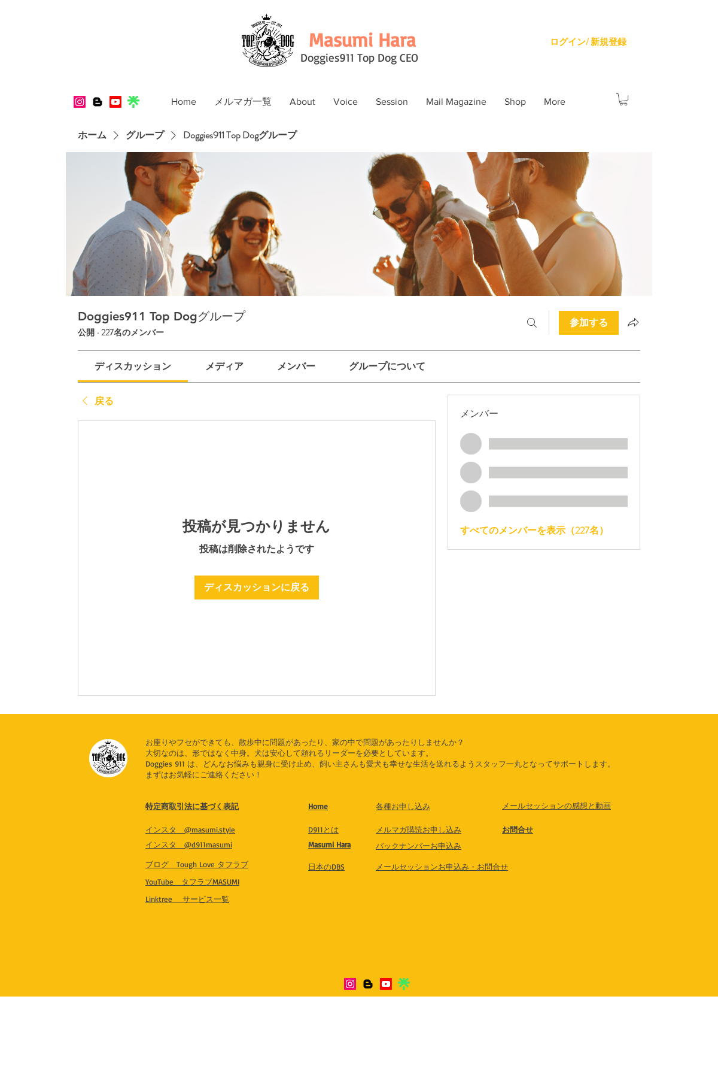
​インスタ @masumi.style (190, 829)
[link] (133, 366)
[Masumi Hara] (362, 39)
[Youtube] (115, 102)
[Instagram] (80, 102)
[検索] (532, 323)
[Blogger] (98, 102)
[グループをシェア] (633, 322)
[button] (302, 101)
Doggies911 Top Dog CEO (359, 57)
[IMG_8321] (133, 102)
